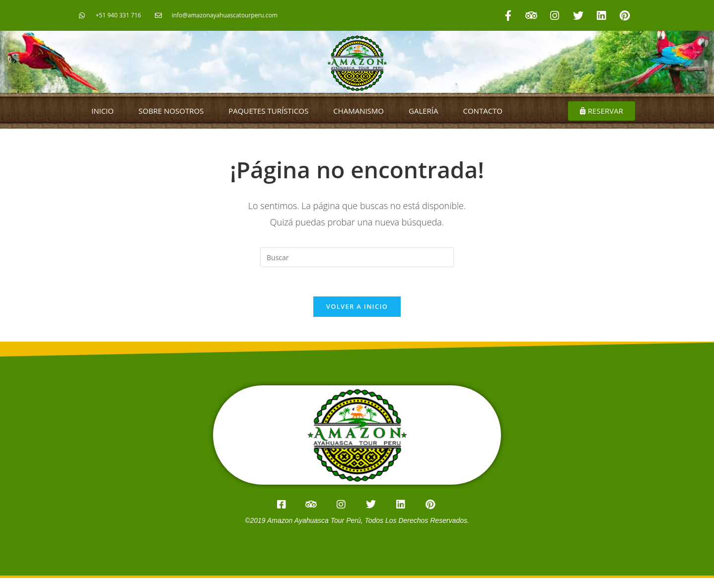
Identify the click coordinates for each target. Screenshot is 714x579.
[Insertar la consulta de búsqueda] (357, 257)
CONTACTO (483, 111)
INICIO (102, 111)
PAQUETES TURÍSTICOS (268, 111)
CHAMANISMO (358, 111)
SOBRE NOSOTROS (171, 111)
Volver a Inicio (357, 307)
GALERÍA (423, 111)
